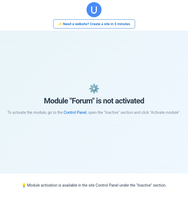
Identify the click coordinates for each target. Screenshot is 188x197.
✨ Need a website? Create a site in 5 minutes (94, 24)
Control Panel (75, 112)
